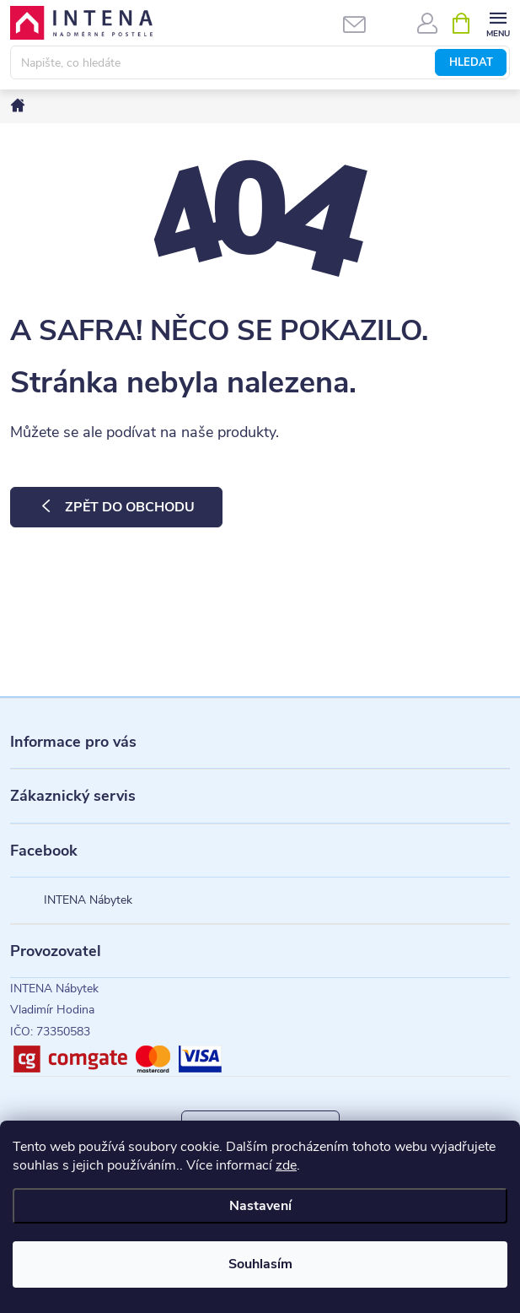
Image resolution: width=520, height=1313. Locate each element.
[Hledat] (260, 62)
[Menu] (497, 22)
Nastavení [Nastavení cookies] (260, 1206)
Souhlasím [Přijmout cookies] (260, 1264)
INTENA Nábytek (88, 900)
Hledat (471, 62)
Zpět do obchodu (130, 507)
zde (286, 1165)
